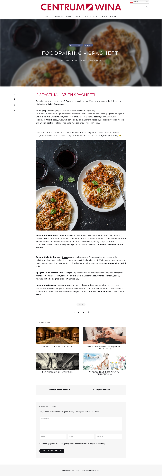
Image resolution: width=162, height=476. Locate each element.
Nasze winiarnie (91, 16)
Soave (65, 257)
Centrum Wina (67, 470)
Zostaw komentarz (94, 60)
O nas (47, 16)
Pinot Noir (120, 263)
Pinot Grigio (66, 273)
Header (81, 304)
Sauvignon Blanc (57, 279)
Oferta (104, 16)
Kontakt (113, 16)
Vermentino (64, 285)
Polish (134, 1)
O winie (78, 16)
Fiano (38, 294)
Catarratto (117, 291)
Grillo (38, 266)
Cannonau (111, 245)
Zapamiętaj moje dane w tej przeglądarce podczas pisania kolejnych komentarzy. (74, 444)
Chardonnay (108, 263)
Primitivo (101, 245)
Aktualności (75, 45)
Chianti (62, 235)
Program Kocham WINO (62, 16)
